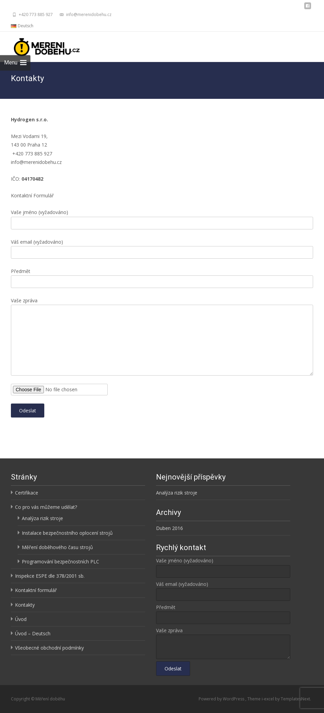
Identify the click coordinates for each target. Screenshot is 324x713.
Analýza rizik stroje (42, 518)
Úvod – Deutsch (32, 633)
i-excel (268, 699)
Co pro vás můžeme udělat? (46, 507)
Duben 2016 (169, 528)
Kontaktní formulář (36, 590)
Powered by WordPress (222, 699)
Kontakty (25, 605)
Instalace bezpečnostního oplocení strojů (67, 533)
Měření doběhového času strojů (57, 547)
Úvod (21, 619)
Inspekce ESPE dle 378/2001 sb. (49, 576)
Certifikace (26, 492)
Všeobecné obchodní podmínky (49, 647)
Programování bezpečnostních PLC (60, 561)
